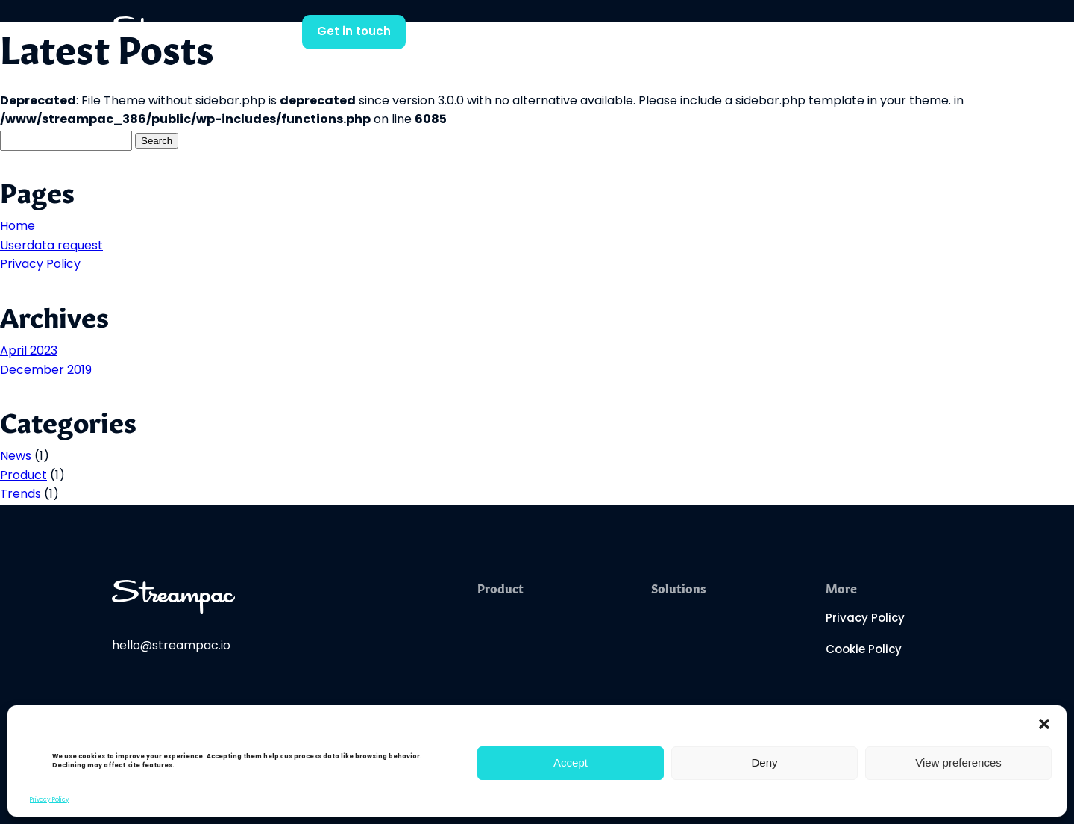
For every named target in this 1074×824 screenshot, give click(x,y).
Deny (764, 762)
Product (23, 476)
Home (17, 227)
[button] (1044, 724)
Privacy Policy (49, 800)
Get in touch (354, 32)
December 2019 (46, 371)
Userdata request (51, 246)
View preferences (958, 762)
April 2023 (28, 352)
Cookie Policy (864, 650)
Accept (570, 762)
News (15, 457)
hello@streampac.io (171, 646)
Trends (20, 495)
